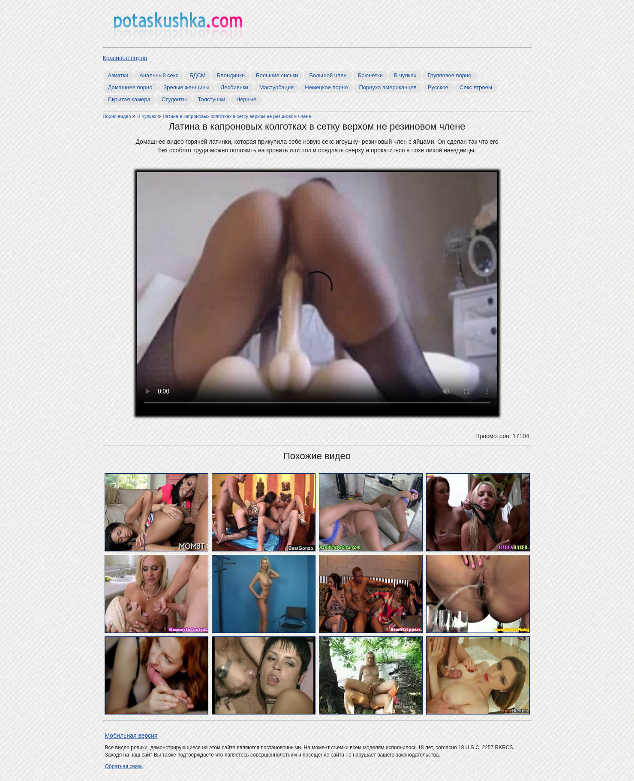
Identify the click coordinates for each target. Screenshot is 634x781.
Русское (438, 87)
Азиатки (118, 75)
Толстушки (211, 99)
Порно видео (117, 116)
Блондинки (231, 75)
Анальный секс (158, 75)
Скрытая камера (129, 99)
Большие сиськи (277, 75)
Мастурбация (276, 87)
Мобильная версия (131, 735)
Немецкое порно (326, 87)
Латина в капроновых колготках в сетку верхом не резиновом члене (237, 116)
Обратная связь (124, 766)
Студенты (174, 99)
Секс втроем (476, 87)
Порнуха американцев (387, 87)
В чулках (405, 75)
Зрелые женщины (186, 87)
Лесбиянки (234, 87)
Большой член (327, 75)
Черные (246, 99)
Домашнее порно (130, 87)
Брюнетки (370, 75)
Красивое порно (125, 57)
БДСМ (197, 75)
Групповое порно (450, 75)
